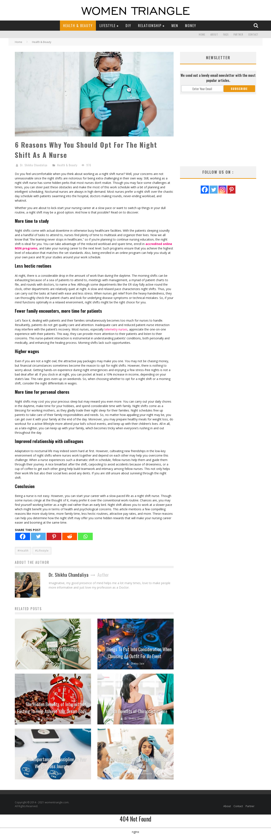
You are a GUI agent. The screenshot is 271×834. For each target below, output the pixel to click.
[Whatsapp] (85, 536)
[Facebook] (22, 536)
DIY (128, 25)
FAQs (225, 34)
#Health (23, 550)
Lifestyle (108, 25)
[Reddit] (69, 536)
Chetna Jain (137, 663)
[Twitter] (38, 536)
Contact (253, 34)
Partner (238, 34)
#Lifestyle (42, 550)
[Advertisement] (218, 130)
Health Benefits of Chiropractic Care (136, 711)
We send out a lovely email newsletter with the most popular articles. (218, 78)
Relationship (150, 25)
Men (174, 25)
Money (190, 25)
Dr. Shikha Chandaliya (33, 165)
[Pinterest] (54, 536)
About (214, 34)
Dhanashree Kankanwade (137, 773)
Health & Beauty (78, 25)
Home (202, 34)
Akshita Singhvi (55, 663)
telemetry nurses (115, 329)
